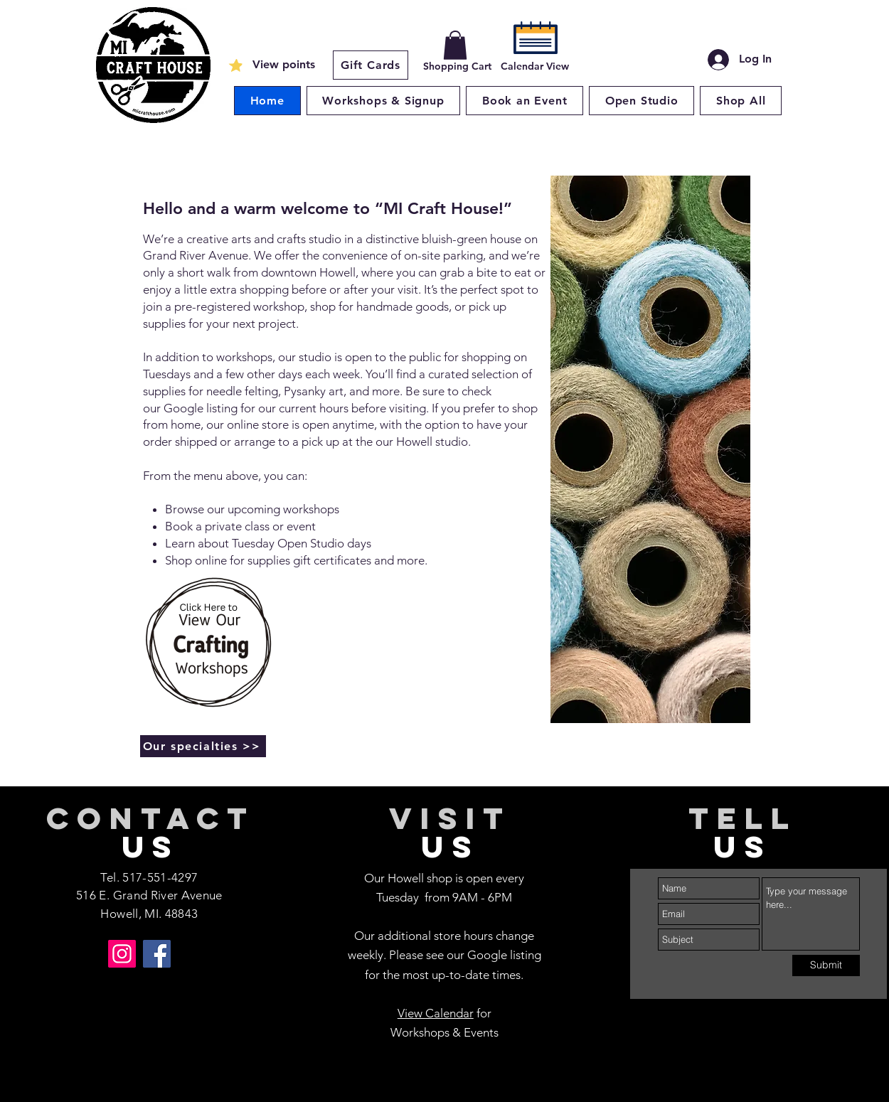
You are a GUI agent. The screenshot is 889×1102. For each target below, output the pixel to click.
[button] (455, 45)
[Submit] (826, 965)
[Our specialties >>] (203, 746)
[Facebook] (157, 954)
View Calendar (436, 1013)
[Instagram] (122, 954)
